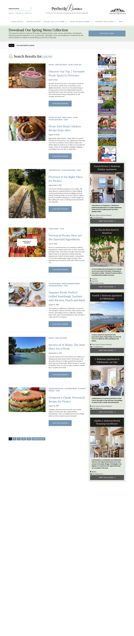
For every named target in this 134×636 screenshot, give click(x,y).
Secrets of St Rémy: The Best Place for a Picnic (67, 347)
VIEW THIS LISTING (107, 221)
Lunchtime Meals (55, 283)
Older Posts (38, 439)
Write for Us (28, 13)
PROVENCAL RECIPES (33, 22)
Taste (65, 119)
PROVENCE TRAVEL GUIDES (104, 22)
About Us (11, 13)
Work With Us (19, 13)
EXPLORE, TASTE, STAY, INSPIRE (54, 22)
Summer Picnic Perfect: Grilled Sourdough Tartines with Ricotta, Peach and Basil (67, 296)
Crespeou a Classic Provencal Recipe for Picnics (67, 399)
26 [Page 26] (24, 439)
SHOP (121, 22)
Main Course (67, 117)
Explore (51, 64)
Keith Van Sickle (61, 64)
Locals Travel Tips (74, 64)
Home (11, 45)
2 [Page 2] (14, 439)
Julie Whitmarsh (54, 170)
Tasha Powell (54, 229)
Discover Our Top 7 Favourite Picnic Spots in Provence (67, 73)
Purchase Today (107, 33)
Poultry (75, 117)
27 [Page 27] (29, 439)
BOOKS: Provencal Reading (80, 22)
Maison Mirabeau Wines (71, 283)
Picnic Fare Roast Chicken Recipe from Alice (65, 128)
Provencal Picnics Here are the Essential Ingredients (65, 237)
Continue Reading (60, 104)
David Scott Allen (55, 117)
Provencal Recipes (55, 119)
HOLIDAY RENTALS (17, 22)
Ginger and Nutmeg (56, 388)
